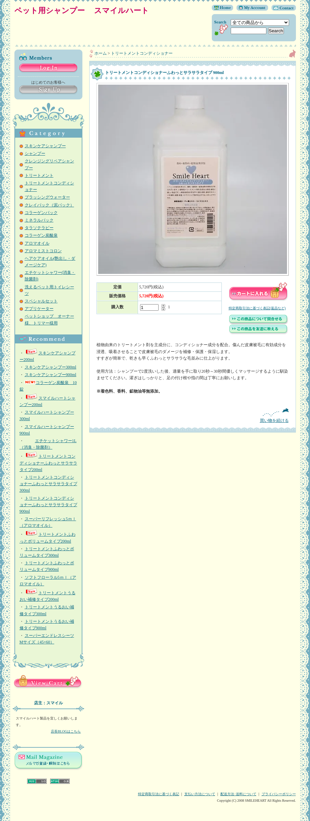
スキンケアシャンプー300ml (51, 367)
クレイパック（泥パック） (49, 205)
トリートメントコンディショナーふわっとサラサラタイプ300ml (48, 484)
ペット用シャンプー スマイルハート (85, 10)
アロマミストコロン (43, 250)
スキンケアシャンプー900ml (51, 374)
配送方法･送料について (238, 794)
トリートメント (39, 175)
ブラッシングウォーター (47, 197)
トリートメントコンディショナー (142, 53)
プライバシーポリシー (279, 794)
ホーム (100, 53)
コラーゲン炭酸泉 (41, 235)
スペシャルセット (41, 301)
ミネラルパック (39, 220)
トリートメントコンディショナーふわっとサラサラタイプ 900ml (48, 505)
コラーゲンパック (41, 212)
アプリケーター (39, 308)
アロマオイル (37, 243)
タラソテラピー (39, 227)
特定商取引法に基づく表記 (158, 794)
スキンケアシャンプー (45, 145)
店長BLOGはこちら (66, 731)
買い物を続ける (192, 415)
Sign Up (48, 90)
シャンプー (35, 153)
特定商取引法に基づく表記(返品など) (257, 308)
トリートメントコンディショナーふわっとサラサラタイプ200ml (48, 463)
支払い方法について (199, 794)
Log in (48, 68)
